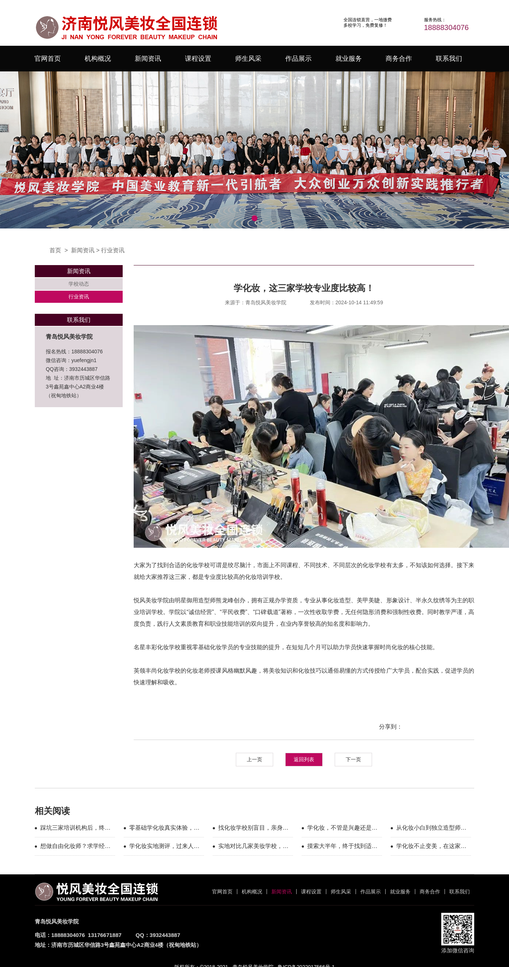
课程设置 (198, 58)
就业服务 (348, 58)
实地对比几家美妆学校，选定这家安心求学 (253, 847)
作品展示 (298, 58)
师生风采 (248, 58)
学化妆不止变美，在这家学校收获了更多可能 (431, 847)
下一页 (353, 759)
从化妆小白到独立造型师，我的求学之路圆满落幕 (431, 829)
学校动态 (78, 284)
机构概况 (98, 58)
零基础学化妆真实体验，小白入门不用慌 (164, 829)
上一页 (254, 759)
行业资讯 (113, 250)
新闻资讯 (148, 58)
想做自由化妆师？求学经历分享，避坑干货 (75, 847)
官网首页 (47, 58)
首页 (55, 250)
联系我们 (449, 58)
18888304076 (446, 27)
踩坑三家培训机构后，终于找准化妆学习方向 (75, 829)
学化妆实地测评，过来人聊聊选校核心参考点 (164, 847)
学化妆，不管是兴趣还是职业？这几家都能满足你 (342, 829)
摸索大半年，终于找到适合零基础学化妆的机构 (342, 847)
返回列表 (304, 759)
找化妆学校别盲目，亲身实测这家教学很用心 (253, 829)
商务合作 (399, 58)
